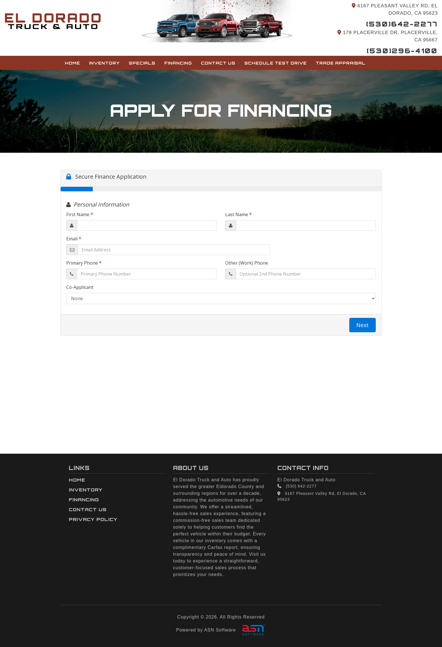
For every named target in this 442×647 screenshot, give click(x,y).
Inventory (104, 62)
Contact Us (218, 62)
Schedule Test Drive (275, 62)
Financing (178, 62)
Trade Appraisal (341, 62)
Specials (142, 62)
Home (72, 62)
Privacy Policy (93, 519)
